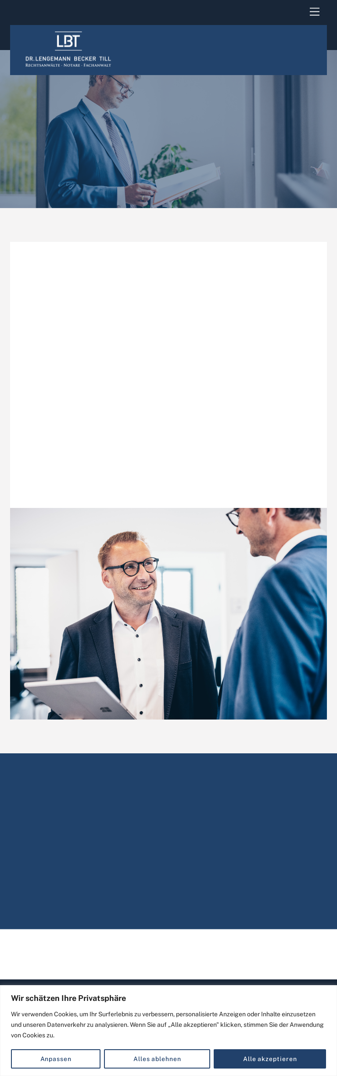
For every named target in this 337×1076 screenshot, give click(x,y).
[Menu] (314, 12)
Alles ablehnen (157, 1058)
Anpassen (56, 1058)
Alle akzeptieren (270, 1058)
